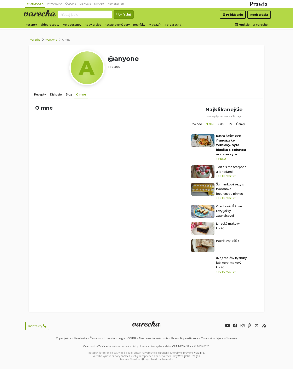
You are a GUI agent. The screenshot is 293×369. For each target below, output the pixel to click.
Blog (69, 94)
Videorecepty (49, 25)
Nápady (99, 3)
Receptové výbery (117, 25)
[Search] (85, 14)
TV (230, 124)
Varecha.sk (35, 3)
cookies (125, 356)
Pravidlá (184, 338)
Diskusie (85, 3)
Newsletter (116, 3)
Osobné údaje (219, 338)
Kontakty (37, 326)
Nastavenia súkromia (153, 338)
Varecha (35, 39)
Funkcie (242, 25)
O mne (81, 94)
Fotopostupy (72, 25)
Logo (121, 338)
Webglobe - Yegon (189, 356)
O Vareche (260, 25)
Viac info (199, 352)
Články (240, 124)
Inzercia (109, 338)
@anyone (51, 39)
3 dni (209, 124)
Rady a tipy (93, 25)
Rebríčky (139, 25)
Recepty (31, 25)
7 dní (220, 124)
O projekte (63, 338)
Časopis (70, 3)
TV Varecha (54, 3)
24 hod (197, 124)
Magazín (155, 25)
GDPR (131, 338)
